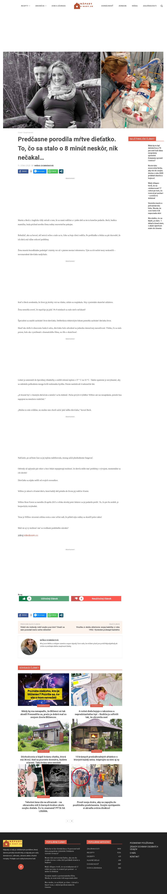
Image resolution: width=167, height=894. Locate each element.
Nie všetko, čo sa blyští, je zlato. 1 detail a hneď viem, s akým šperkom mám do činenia (156, 223)
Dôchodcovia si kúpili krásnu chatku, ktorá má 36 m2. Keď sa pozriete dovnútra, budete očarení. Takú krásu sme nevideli (43, 759)
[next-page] (71, 821)
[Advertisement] (83, 32)
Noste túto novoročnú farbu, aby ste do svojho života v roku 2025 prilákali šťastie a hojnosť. (62, 859)
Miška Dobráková (44, 166)
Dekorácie (96, 751)
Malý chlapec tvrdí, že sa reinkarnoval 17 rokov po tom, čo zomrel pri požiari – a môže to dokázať (155, 190)
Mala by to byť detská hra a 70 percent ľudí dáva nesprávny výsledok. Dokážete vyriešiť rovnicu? (155, 153)
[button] (161, 6)
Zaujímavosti (28, 132)
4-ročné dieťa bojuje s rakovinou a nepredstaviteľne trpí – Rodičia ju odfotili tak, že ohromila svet (96, 714)
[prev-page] (67, 821)
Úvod (20, 132)
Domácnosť (43, 751)
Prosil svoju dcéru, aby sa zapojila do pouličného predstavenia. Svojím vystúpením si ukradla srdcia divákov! (96, 805)
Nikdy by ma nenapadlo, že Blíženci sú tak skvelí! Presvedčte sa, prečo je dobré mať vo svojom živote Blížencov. (43, 714)
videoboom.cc (31, 535)
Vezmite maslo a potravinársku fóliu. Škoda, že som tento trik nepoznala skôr (155, 208)
